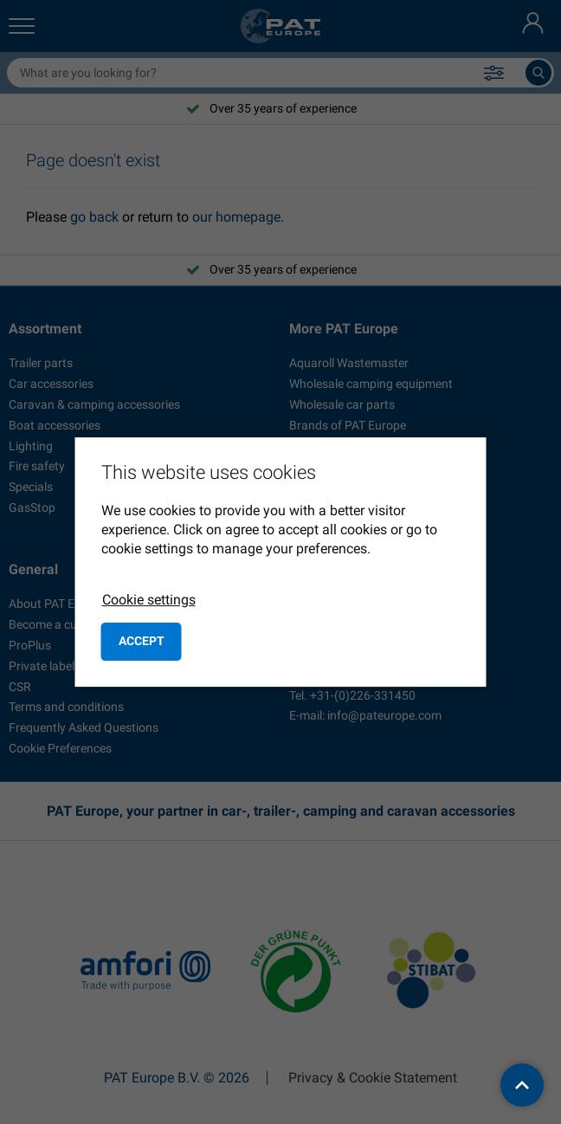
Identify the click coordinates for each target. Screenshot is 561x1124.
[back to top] (522, 1085)
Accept (141, 641)
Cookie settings (149, 599)
